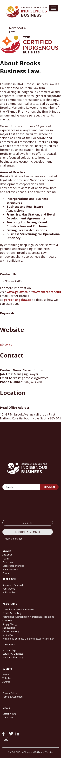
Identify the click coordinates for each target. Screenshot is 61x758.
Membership (9, 650)
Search (49, 486)
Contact (6, 573)
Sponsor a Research (13, 585)
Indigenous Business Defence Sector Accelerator (28, 638)
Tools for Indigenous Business (18, 609)
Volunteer (7, 678)
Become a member (27, 531)
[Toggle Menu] (53, 8)
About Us (7, 554)
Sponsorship (8, 627)
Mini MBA (7, 635)
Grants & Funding (11, 613)
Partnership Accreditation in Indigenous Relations (28, 616)
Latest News (9, 713)
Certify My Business (12, 653)
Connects (7, 620)
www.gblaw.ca (17, 292)
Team (5, 558)
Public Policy (8, 592)
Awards (6, 681)
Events (5, 674)
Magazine (7, 717)
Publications (8, 588)
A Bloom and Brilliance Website (37, 752)
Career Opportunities (13, 565)
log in (27, 522)
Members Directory (12, 657)
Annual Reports (10, 569)
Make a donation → (15, 538)
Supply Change (10, 624)
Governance (8, 562)
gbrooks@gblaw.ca (17, 300)
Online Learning (10, 631)
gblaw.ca (6, 344)
